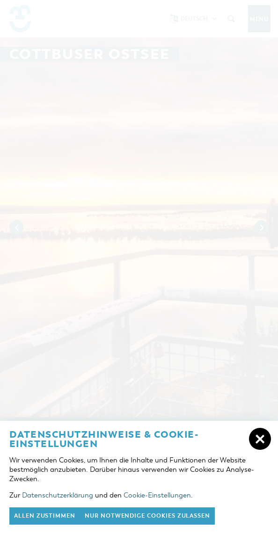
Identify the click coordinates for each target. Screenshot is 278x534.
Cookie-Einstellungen (157, 495)
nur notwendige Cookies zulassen (147, 516)
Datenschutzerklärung (57, 495)
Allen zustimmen (44, 516)
